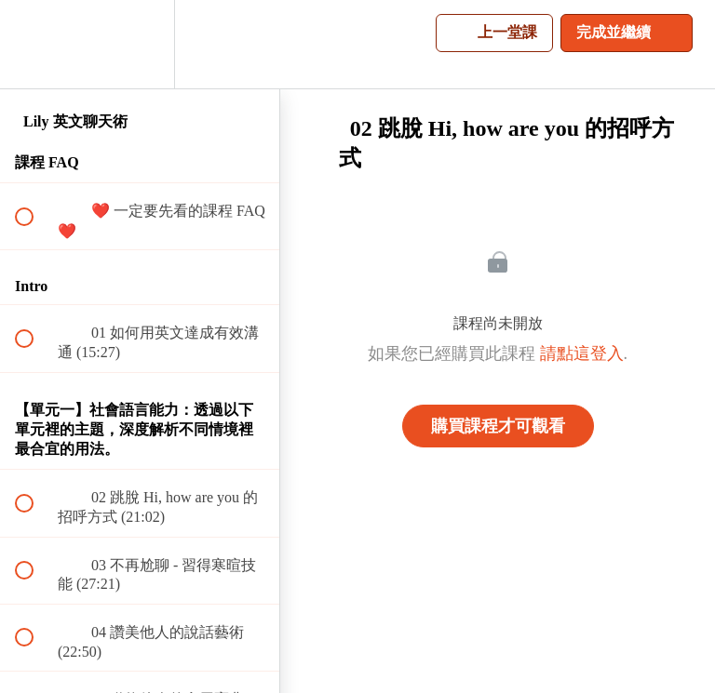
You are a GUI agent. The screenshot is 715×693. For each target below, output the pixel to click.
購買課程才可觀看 (498, 426)
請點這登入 (582, 353)
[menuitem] (139, 44)
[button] (34, 44)
